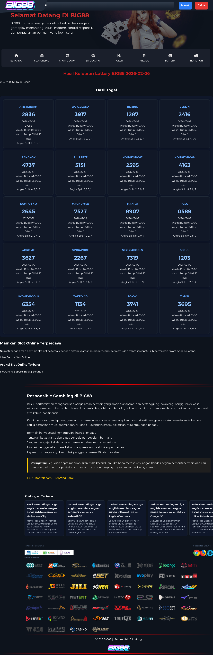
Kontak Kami (43, 478)
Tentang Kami (64, 478)
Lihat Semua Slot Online (15, 357)
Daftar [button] (201, 5)
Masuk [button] (185, 5)
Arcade (144, 58)
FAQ (30, 478)
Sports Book (67, 58)
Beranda (16, 58)
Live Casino (93, 58)
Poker (119, 58)
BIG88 (28, 125)
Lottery (170, 58)
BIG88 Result (22, 81)
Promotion (196, 58)
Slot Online (41, 58)
